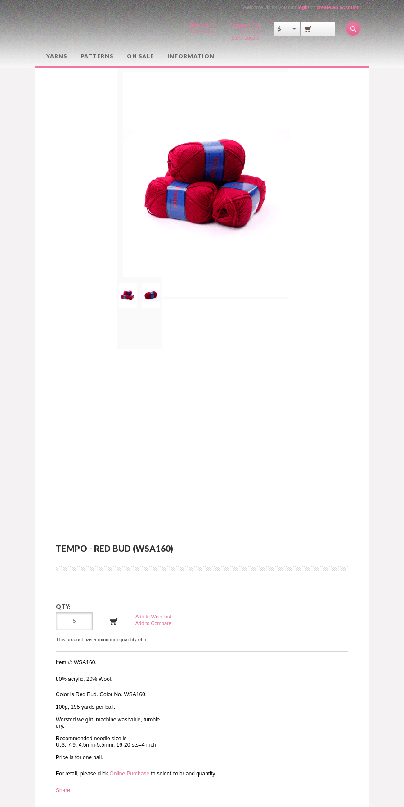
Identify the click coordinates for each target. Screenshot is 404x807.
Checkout (250, 31)
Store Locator (246, 38)
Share (63, 790)
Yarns (56, 56)
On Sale (140, 56)
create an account (337, 7)
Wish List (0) (202, 25)
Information (191, 56)
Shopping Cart (245, 25)
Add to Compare (153, 623)
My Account (203, 31)
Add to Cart (114, 621)
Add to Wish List (153, 616)
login (303, 7)
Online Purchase (129, 774)
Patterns (97, 56)
